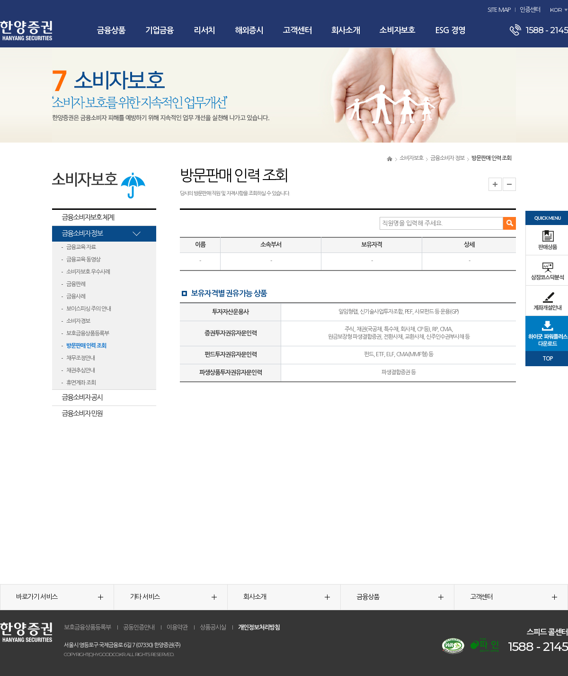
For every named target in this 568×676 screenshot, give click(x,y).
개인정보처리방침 (259, 627)
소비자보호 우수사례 (88, 272)
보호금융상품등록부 (87, 333)
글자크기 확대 (495, 184)
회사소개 (345, 31)
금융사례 (75, 296)
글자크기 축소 (509, 184)
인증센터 (530, 10)
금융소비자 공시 (82, 397)
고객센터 (297, 31)
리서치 (204, 31)
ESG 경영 (450, 31)
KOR (556, 9)
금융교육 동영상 (83, 259)
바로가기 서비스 (59, 597)
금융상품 (111, 31)
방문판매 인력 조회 (86, 346)
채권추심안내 (80, 370)
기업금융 (159, 31)
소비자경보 (78, 321)
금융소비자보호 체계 (88, 217)
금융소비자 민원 (82, 413)
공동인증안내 (138, 627)
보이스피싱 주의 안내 (88, 309)
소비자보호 (397, 31)
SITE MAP (499, 10)
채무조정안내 (80, 358)
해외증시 (249, 31)
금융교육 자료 (81, 247)
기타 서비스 (173, 597)
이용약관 (177, 627)
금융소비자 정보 (447, 158)
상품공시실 (213, 627)
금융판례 (75, 284)
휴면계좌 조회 (81, 383)
